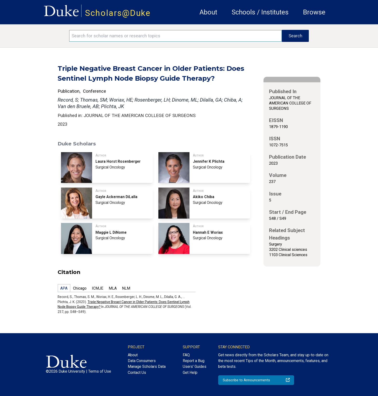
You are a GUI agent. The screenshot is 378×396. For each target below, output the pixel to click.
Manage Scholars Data (147, 366)
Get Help (190, 372)
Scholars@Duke (118, 13)
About (208, 12)
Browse (314, 12)
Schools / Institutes (260, 12)
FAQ (186, 355)
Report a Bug (193, 360)
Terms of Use (99, 371)
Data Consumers (142, 360)
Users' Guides (194, 366)
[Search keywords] (175, 36)
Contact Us (137, 372)
